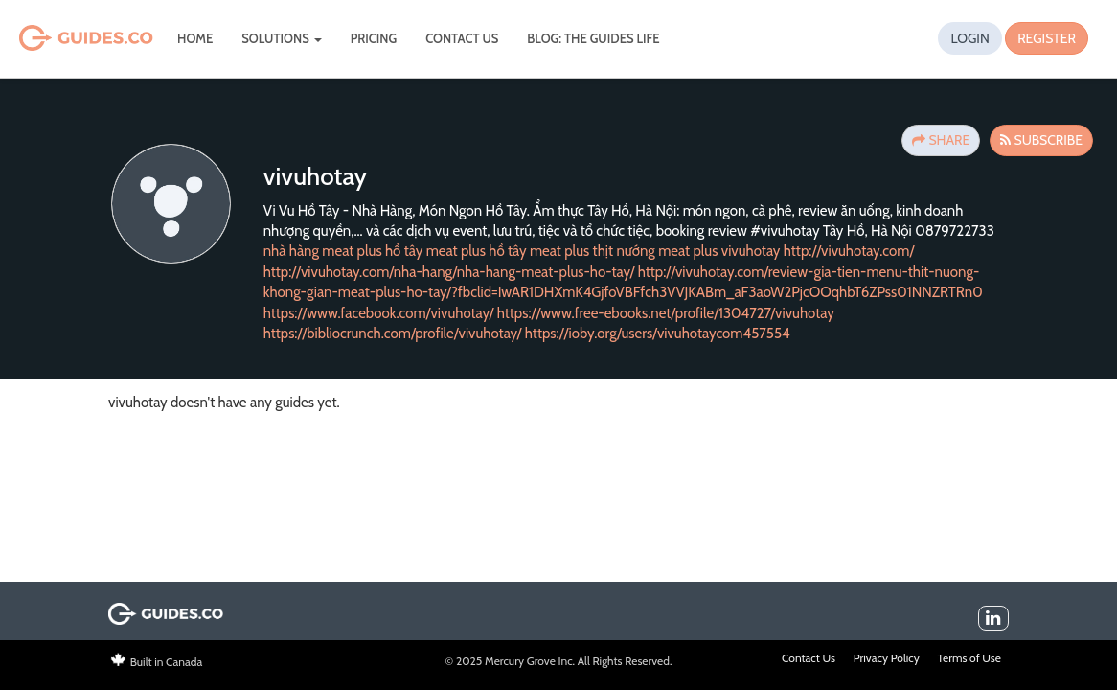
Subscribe (1041, 140)
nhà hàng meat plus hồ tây (343, 251)
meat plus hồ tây (476, 251)
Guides (60, 39)
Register (1046, 38)
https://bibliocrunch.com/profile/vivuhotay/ (392, 333)
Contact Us (461, 38)
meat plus (559, 251)
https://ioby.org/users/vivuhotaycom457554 (657, 333)
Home (195, 38)
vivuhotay (751, 251)
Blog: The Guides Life (593, 38)
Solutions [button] (281, 38)
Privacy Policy (887, 658)
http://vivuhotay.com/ (849, 251)
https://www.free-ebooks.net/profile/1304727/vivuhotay (665, 313)
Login (969, 38)
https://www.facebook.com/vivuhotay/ (378, 313)
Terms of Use (969, 658)
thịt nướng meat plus (655, 251)
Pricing (374, 38)
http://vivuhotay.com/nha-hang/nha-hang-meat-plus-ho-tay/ (449, 272)
